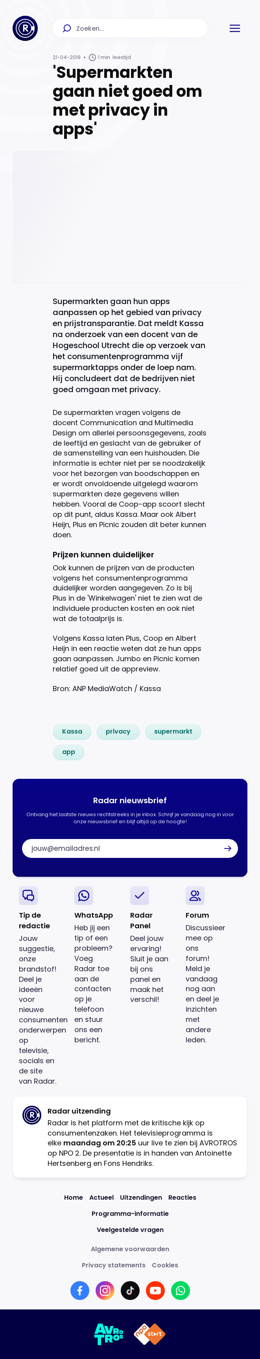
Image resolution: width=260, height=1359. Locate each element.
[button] (234, 28)
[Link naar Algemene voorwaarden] (130, 1249)
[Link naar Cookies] (165, 1265)
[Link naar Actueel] (101, 1197)
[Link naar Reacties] (182, 1197)
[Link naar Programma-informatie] (130, 1214)
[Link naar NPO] (149, 1334)
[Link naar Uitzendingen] (141, 1197)
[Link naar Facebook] (79, 1290)
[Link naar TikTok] (130, 1290)
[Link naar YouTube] (155, 1290)
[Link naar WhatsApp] (180, 1290)
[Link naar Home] (73, 1197)
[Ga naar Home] (25, 28)
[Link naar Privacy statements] (114, 1265)
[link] (72, 731)
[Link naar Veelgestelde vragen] (130, 1230)
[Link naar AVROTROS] (109, 1334)
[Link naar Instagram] (105, 1290)
